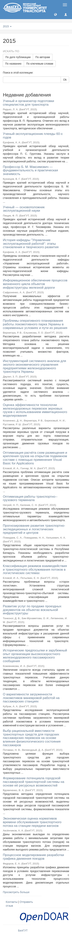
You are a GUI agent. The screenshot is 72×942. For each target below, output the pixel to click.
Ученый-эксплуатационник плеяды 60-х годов (33, 135)
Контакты (11, 901)
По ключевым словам (39, 63)
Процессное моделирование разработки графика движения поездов (33, 856)
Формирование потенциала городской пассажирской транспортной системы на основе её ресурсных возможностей (33, 781)
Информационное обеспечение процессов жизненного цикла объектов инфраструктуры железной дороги (35, 284)
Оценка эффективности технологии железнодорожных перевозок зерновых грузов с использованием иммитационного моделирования (35, 410)
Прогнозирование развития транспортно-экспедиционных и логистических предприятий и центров (34, 529)
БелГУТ (23, 930)
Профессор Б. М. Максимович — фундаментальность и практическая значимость (30, 170)
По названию (13, 63)
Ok (65, 79)
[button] (55, 14)
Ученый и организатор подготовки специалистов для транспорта (28, 102)
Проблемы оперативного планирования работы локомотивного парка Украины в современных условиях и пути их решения (35, 324)
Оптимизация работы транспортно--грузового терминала (30, 498)
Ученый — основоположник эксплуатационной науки (24, 209)
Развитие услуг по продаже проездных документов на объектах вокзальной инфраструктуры (32, 609)
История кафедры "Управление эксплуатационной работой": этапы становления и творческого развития (31, 243)
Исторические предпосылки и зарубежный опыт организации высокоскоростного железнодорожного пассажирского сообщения (35, 656)
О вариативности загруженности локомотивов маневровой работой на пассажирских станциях (31, 698)
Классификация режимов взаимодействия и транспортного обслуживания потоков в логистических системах (35, 569)
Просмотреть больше (16, 892)
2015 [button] (7, 26)
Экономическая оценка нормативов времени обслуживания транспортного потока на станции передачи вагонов (32, 822)
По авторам (42, 57)
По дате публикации (18, 57)
